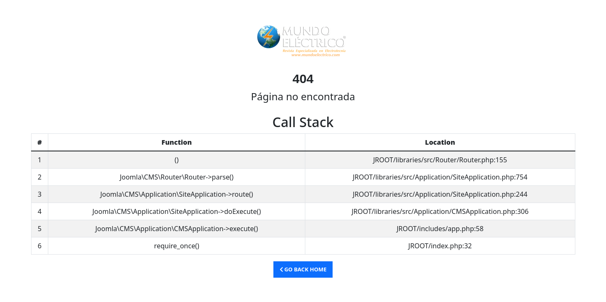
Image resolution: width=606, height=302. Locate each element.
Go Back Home (303, 269)
